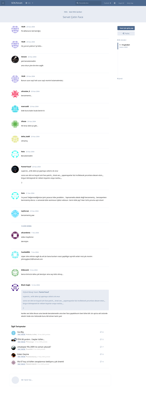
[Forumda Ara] (88, 3)
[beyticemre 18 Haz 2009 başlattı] (13, 333)
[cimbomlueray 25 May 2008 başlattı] (13, 355)
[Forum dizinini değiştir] (108, 3)
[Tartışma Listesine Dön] (3, 3)
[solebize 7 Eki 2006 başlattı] (13, 363)
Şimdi (119, 79)
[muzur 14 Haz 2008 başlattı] (13, 340)
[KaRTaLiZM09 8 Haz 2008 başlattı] (13, 348)
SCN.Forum (16, 2)
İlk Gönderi (121, 40)
